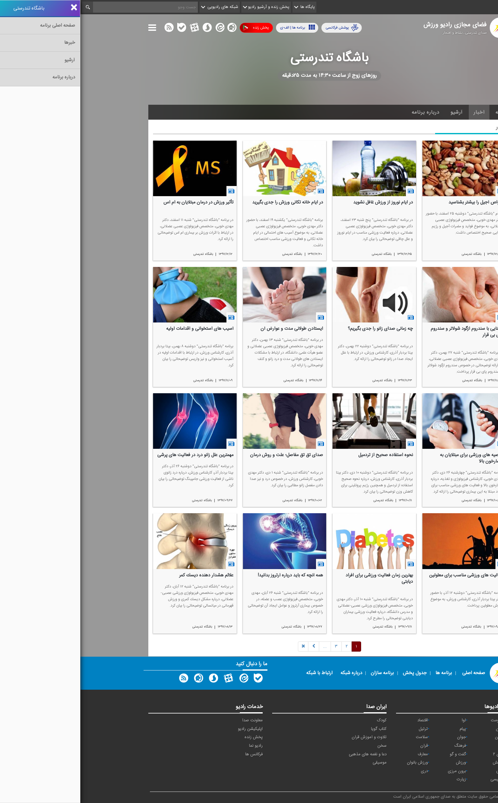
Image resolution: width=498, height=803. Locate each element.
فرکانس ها (173, 754)
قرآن (343, 745)
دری (343, 771)
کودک (301, 720)
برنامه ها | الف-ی (217, 27)
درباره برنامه (345, 112)
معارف (342, 754)
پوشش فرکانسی (261, 27)
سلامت (341, 737)
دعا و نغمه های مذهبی (287, 754)
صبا (421, 745)
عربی (420, 771)
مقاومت (417, 720)
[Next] (245, 646)
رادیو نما (175, 745)
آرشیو (376, 112)
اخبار (398, 112)
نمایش (418, 762)
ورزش (380, 762)
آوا (383, 720)
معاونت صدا (172, 720)
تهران (419, 737)
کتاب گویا (298, 729)
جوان (381, 737)
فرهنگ (380, 745)
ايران (419, 729)
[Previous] (223, 646)
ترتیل (342, 729)
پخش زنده (175, 27)
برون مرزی (376, 771)
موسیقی (299, 762)
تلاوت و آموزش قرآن (288, 737)
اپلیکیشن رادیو (170, 729)
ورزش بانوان (336, 762)
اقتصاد (342, 720)
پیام (382, 729)
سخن (301, 745)
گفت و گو (377, 754)
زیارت (381, 779)
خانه (420, 112)
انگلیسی (417, 779)
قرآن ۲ (418, 754)
